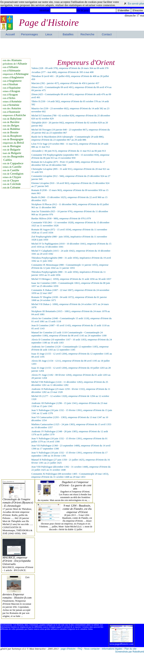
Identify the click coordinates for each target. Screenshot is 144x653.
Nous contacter (92, 648)
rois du (12, 135)
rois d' (10, 67)
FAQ (80, 648)
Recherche (87, 34)
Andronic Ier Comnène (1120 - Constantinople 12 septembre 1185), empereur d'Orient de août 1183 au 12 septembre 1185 (70, 348)
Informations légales (112, 648)
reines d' (13, 77)
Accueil (10, 34)
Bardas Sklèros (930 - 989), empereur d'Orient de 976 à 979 (61, 218)
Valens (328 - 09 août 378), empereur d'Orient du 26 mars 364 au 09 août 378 (69, 68)
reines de (12, 166)
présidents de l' (15, 63)
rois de (12, 118)
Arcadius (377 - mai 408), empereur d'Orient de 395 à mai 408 (62, 72)
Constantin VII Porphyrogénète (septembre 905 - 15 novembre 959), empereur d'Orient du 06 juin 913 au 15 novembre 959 (70, 156)
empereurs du (13, 142)
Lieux (48, 34)
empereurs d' (16, 74)
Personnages (29, 34)
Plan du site (130, 648)
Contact (107, 34)
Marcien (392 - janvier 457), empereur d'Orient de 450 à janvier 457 (65, 83)
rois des (12, 60)
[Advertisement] (72, 47)
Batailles (68, 34)
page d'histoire (68, 648)
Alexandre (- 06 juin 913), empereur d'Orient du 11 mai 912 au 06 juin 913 (68, 150)
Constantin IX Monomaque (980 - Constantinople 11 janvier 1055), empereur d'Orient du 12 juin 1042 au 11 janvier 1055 (69, 266)
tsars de (12, 153)
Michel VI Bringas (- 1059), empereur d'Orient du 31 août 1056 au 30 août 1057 (71, 279)
